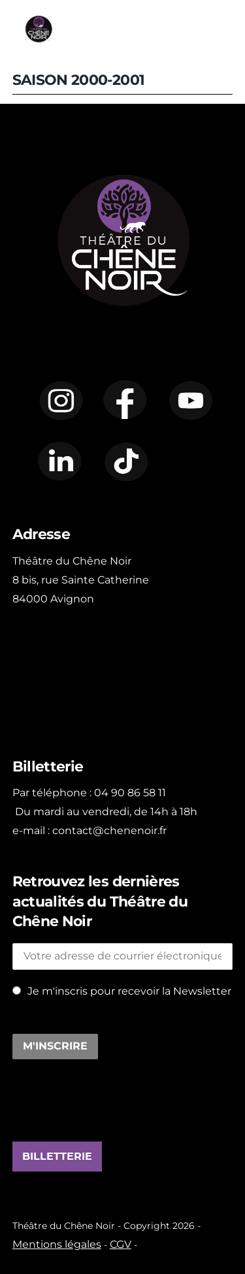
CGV (120, 1244)
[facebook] (125, 399)
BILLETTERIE (57, 1156)
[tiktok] (125, 462)
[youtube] (191, 399)
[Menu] (227, 28)
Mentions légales (56, 1244)
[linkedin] (60, 462)
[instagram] (60, 399)
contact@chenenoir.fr (109, 830)
